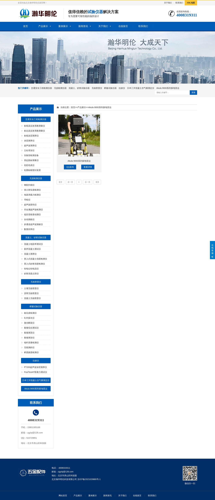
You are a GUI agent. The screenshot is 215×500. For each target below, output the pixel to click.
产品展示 (43, 26)
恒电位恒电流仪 (31, 268)
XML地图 (191, 3)
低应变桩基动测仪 (32, 214)
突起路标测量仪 (31, 160)
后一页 (87, 182)
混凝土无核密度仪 (32, 298)
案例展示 (63, 26)
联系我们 (179, 3)
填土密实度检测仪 (32, 190)
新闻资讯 (83, 26)
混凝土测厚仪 (30, 254)
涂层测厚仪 (29, 140)
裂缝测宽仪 (29, 332)
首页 (25, 26)
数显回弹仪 (29, 229)
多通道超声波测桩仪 (33, 224)
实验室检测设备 (31, 155)
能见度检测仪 (30, 313)
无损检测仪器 (60, 88)
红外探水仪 (29, 318)
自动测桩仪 (29, 219)
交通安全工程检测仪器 (41, 88)
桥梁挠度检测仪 (31, 352)
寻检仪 (27, 200)
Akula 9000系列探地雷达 (167, 88)
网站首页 (63, 495)
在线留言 (123, 26)
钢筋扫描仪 (29, 185)
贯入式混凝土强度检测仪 (35, 259)
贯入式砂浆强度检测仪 (34, 264)
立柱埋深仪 (29, 150)
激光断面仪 (29, 323)
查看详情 (88, 167)
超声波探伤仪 (30, 204)
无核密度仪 (97, 88)
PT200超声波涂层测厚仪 (35, 367)
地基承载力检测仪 (32, 195)
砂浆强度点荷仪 (31, 273)
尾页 (97, 182)
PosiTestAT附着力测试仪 (35, 372)
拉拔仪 (122, 88)
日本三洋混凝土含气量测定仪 (140, 88)
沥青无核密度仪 (31, 293)
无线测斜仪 (29, 347)
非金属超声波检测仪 (33, 209)
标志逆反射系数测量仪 (34, 131)
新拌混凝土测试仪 (32, 249)
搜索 (193, 92)
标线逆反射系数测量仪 (34, 126)
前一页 (70, 182)
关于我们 (168, 3)
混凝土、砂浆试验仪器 (79, 88)
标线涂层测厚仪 (31, 135)
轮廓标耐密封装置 (32, 170)
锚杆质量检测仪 (31, 342)
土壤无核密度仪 (31, 288)
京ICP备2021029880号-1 (89, 479)
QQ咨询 (70, 167)
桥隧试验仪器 (110, 88)
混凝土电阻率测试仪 (33, 244)
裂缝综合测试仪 (31, 328)
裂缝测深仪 (29, 337)
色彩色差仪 (29, 165)
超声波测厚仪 (30, 145)
